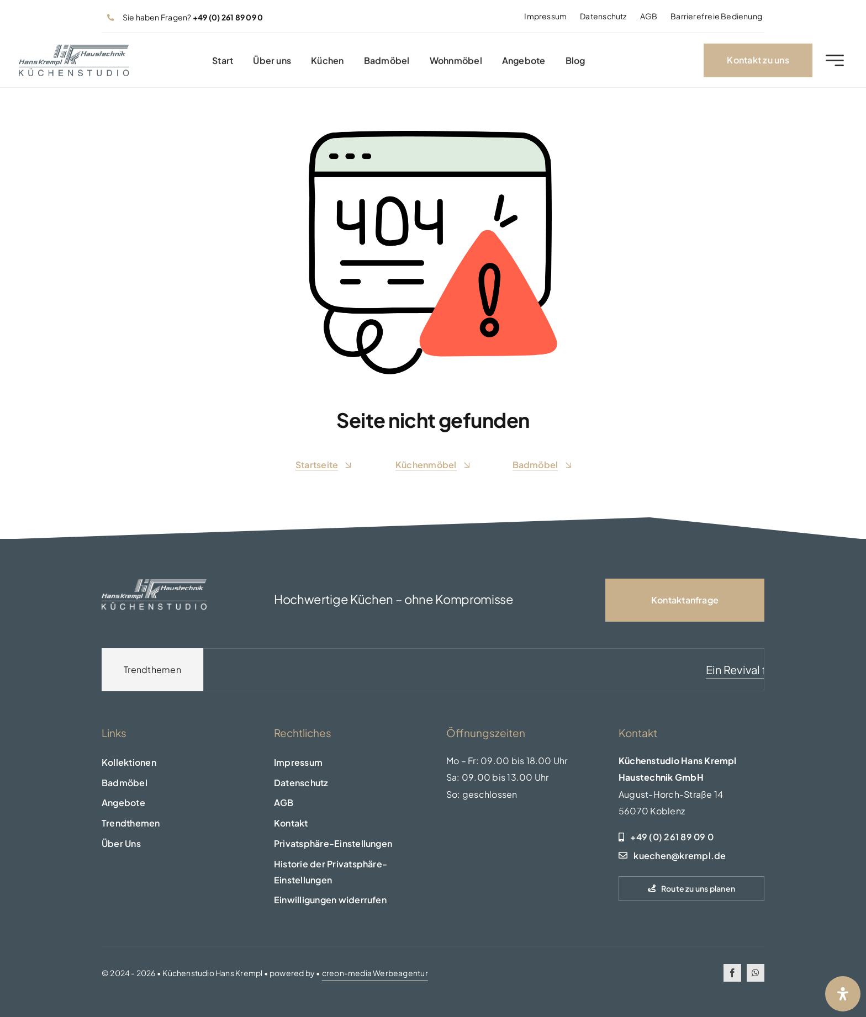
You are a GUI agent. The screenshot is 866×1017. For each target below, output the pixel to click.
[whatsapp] (755, 973)
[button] (347, 844)
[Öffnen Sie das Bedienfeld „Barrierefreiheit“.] (842, 993)
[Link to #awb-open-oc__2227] (835, 64)
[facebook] (732, 973)
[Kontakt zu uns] (758, 64)
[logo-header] (74, 52)
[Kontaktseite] (684, 600)
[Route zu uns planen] (691, 888)
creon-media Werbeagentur (375, 973)
